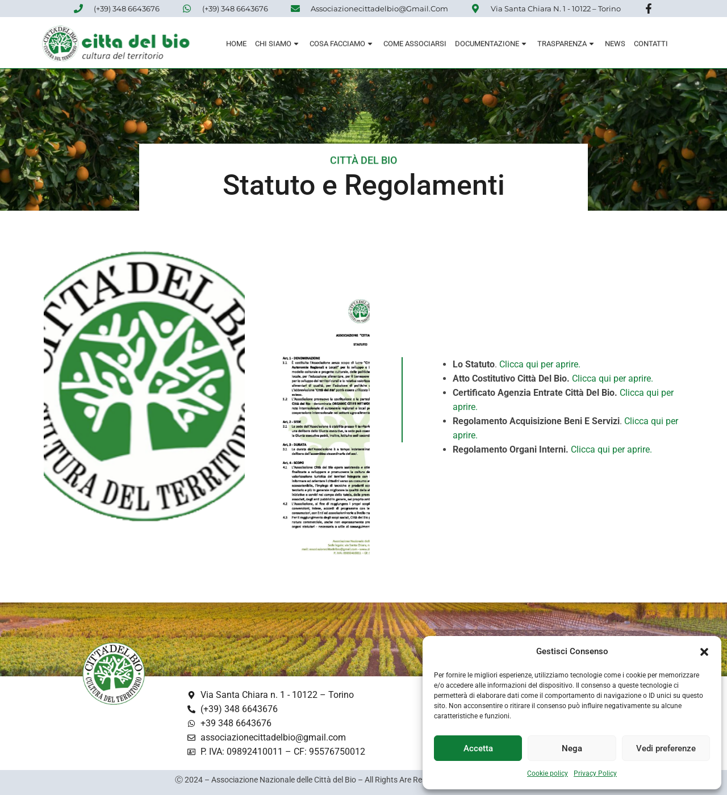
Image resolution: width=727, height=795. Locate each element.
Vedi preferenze (666, 748)
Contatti (651, 45)
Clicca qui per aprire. (539, 364)
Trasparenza (566, 45)
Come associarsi (414, 45)
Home (236, 45)
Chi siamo (278, 45)
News (615, 45)
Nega (572, 748)
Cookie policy (547, 773)
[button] (704, 652)
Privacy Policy (595, 773)
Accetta (478, 748)
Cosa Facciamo (342, 45)
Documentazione (492, 45)
